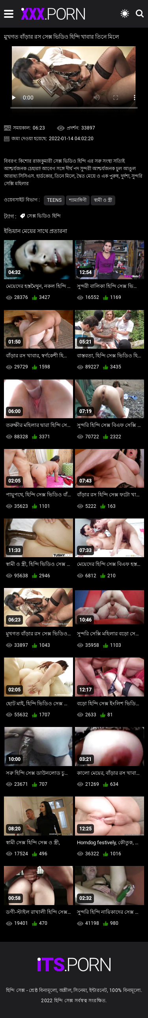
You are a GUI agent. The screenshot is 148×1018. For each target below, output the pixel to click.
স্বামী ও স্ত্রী (103, 200)
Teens (54, 200)
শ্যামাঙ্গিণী (77, 200)
